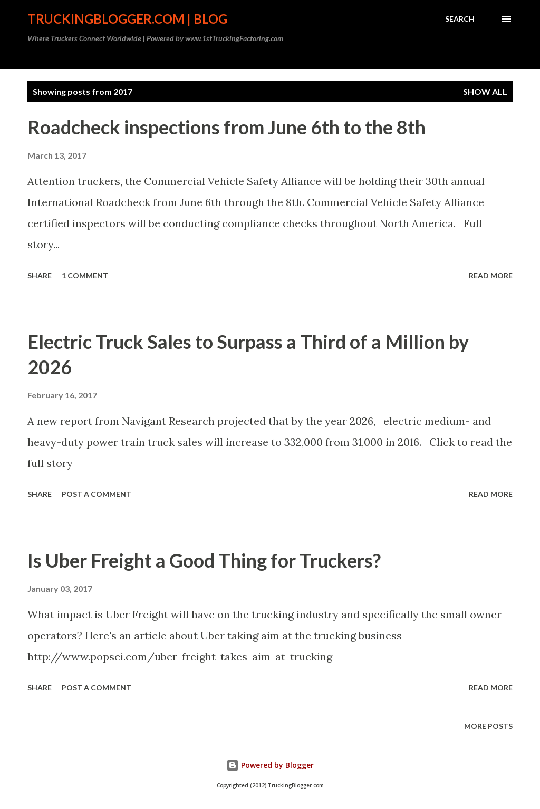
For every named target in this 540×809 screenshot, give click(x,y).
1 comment (85, 275)
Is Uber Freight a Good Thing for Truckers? (204, 560)
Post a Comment (96, 494)
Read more (491, 275)
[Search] (460, 19)
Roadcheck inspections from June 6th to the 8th (226, 127)
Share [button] (39, 275)
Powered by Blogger (270, 765)
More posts (488, 726)
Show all (485, 91)
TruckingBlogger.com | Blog (127, 18)
